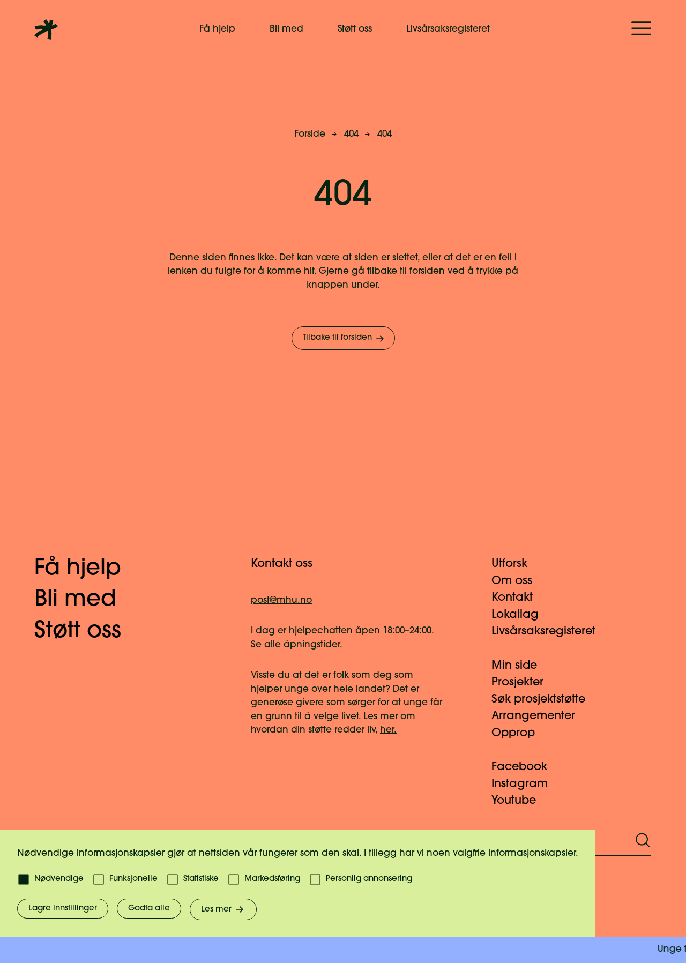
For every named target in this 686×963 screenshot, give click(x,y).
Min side (520, 665)
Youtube (520, 801)
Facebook (525, 767)
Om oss (518, 581)
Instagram (526, 784)
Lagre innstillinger (62, 909)
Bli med (286, 29)
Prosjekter (523, 682)
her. (388, 730)
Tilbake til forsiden (344, 339)
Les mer (223, 909)
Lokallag (521, 615)
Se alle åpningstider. (296, 645)
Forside (309, 134)
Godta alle (149, 909)
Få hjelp (217, 29)
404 (351, 134)
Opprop (519, 733)
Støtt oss (355, 29)
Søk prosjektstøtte (544, 699)
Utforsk (515, 564)
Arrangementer (539, 716)
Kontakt (518, 597)
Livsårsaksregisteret (448, 29)
